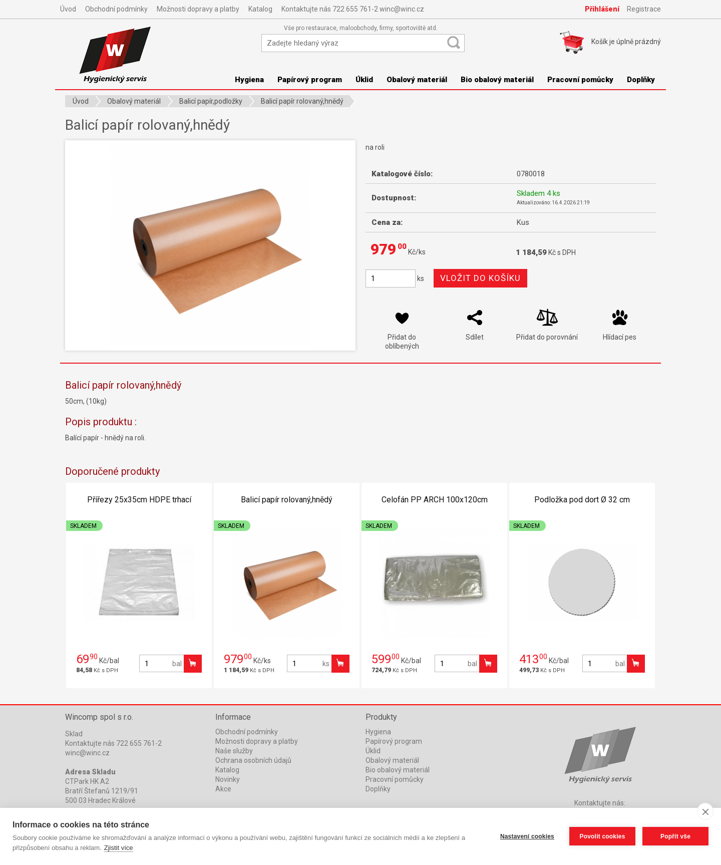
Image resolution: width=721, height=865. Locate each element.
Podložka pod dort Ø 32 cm (582, 499)
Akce (223, 789)
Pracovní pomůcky (580, 79)
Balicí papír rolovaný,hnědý (286, 499)
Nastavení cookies (527, 836)
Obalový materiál (417, 79)
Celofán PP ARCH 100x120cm (435, 499)
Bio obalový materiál (497, 79)
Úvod (68, 9)
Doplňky (641, 79)
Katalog (260, 9)
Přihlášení (602, 9)
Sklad (74, 734)
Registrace (644, 9)
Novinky (227, 779)
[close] (705, 811)
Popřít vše (675, 836)
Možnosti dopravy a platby (198, 9)
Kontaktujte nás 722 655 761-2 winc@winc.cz (352, 9)
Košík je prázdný (626, 42)
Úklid (364, 79)
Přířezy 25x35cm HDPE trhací (139, 499)
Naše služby (234, 751)
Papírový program (309, 79)
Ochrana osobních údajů (253, 760)
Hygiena (249, 79)
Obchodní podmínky (116, 9)
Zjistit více (118, 847)
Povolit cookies (602, 836)
